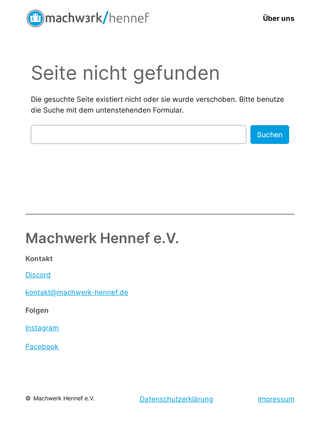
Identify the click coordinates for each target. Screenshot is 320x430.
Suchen (269, 135)
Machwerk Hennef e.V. (64, 398)
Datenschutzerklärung (176, 399)
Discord (38, 275)
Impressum (276, 399)
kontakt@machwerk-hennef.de (76, 292)
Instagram (42, 328)
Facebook (41, 346)
